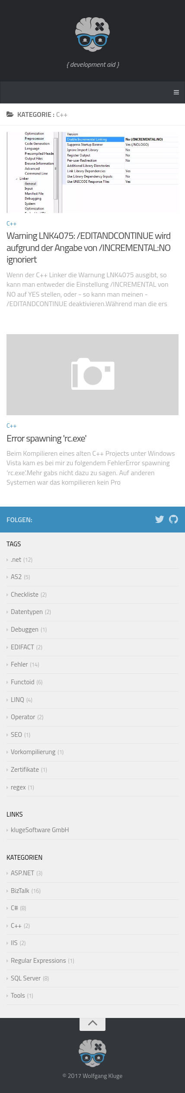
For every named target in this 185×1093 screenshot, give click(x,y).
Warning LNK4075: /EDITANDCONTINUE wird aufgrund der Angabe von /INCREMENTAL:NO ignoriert (88, 247)
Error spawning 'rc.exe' (46, 438)
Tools (18, 995)
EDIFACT (22, 647)
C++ (11, 223)
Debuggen (24, 629)
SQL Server (26, 978)
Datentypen (27, 612)
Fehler (19, 664)
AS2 (16, 577)
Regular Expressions (38, 960)
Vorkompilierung (33, 752)
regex (18, 787)
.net (16, 559)
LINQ (17, 700)
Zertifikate (25, 769)
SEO (16, 734)
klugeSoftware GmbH (40, 830)
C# (14, 908)
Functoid (23, 682)
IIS (14, 943)
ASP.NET (22, 873)
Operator (23, 717)
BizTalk (20, 891)
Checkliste (24, 594)
